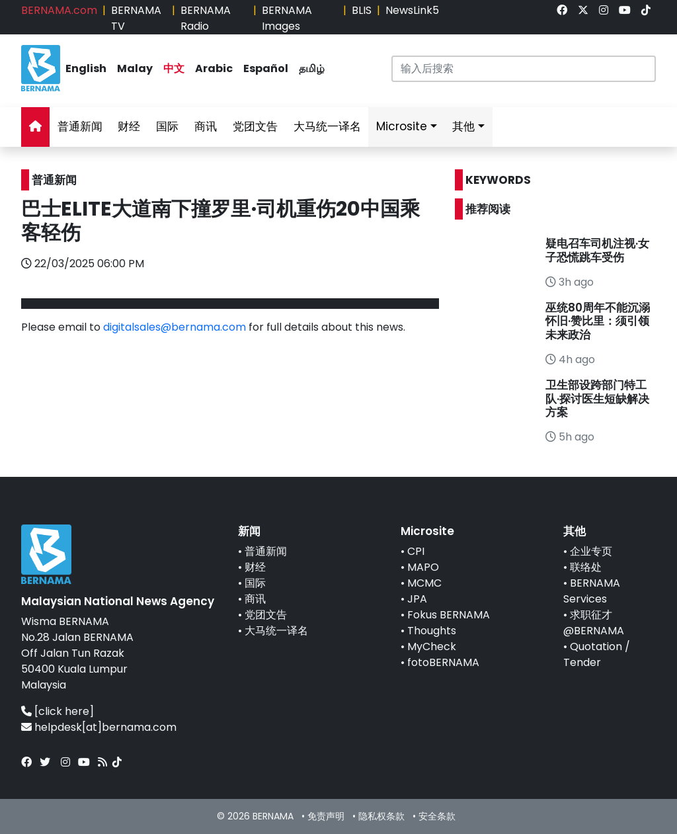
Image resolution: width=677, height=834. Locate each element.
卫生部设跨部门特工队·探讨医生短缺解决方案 (597, 398)
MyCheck (431, 646)
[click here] (64, 711)
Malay (135, 68)
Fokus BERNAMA (448, 614)
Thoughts (431, 630)
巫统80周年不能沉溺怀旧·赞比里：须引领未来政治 (597, 321)
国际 (167, 126)
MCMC (424, 583)
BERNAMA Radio (205, 18)
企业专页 (591, 551)
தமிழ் (312, 68)
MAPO (423, 567)
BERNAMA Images (287, 18)
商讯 (205, 126)
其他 (463, 126)
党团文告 (255, 126)
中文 (173, 68)
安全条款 (437, 816)
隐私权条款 (381, 816)
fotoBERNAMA (443, 662)
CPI (415, 551)
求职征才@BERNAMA (593, 622)
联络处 (586, 567)
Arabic (214, 68)
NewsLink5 (412, 10)
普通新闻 (80, 126)
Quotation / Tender (596, 654)
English (85, 68)
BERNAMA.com (59, 10)
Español (265, 68)
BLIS (362, 10)
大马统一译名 (327, 126)
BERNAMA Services (591, 590)
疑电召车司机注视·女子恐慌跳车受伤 (597, 250)
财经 (129, 126)
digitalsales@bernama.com (174, 327)
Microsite (401, 126)
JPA (417, 598)
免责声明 (325, 816)
